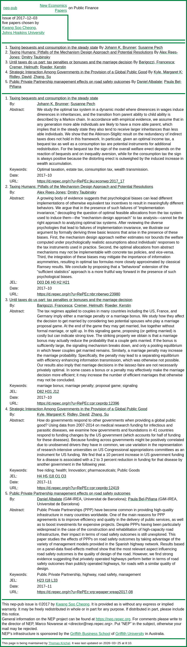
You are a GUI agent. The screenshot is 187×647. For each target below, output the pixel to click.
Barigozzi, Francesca (156, 62)
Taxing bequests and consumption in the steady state (53, 48)
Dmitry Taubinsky (36, 57)
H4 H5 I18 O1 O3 (51, 476)
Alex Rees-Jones (51, 192)
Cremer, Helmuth (23, 67)
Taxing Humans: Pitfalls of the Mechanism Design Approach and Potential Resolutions (81, 52)
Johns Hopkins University (23, 33)
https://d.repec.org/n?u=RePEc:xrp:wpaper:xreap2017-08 (85, 592)
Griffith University (129, 634)
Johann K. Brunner (120, 48)
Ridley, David (20, 77)
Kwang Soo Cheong (19, 28)
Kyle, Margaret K (168, 72)
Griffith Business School (90, 634)
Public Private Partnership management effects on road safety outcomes (69, 82)
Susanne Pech (150, 48)
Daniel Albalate (149, 82)
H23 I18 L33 (47, 580)
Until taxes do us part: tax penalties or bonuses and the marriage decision (70, 62)
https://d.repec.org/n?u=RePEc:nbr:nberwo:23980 (78, 294)
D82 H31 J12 (48, 392)
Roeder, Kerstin (53, 67)
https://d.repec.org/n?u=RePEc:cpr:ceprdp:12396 (78, 403)
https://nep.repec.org (113, 619)
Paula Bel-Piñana (142, 499)
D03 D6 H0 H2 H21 (53, 282)
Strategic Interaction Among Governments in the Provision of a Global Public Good (78, 72)
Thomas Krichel (59, 643)
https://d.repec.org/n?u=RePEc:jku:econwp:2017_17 (80, 181)
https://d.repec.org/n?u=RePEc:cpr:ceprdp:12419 (78, 488)
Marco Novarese (49, 624)
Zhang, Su (42, 77)
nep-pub (10, 8)
